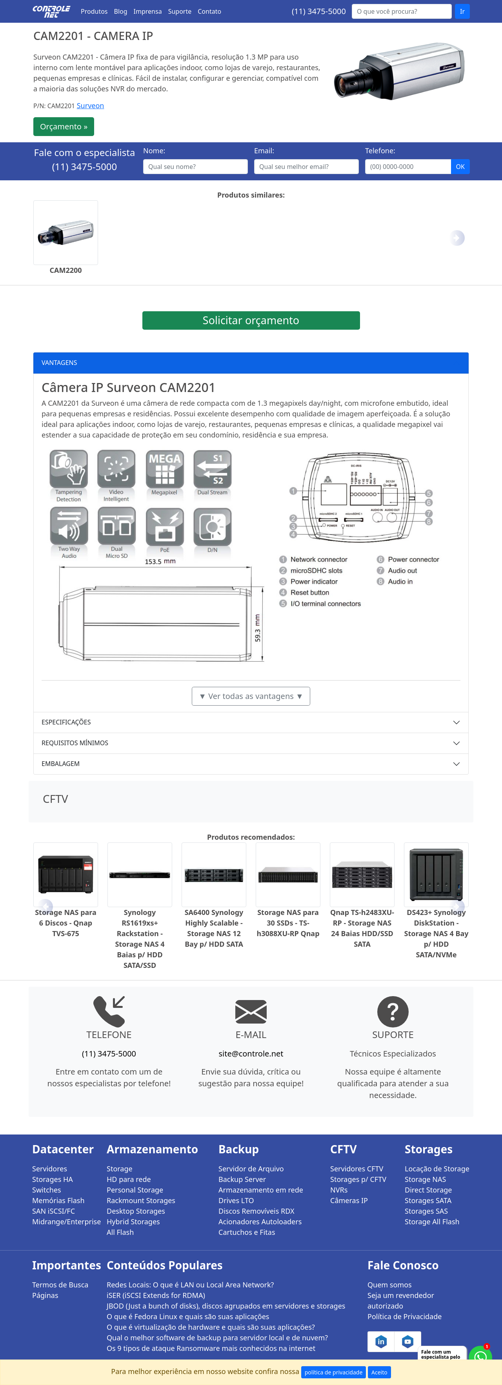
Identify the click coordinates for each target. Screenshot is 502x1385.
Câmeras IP (349, 1200)
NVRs (338, 1189)
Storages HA (52, 1179)
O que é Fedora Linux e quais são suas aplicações (188, 1316)
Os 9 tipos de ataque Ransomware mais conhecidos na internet (211, 1348)
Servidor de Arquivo (251, 1168)
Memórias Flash (58, 1200)
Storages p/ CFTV (358, 1179)
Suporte (180, 11)
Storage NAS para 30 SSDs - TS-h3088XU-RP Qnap (287, 923)
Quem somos (389, 1284)
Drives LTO (236, 1200)
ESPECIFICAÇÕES (66, 722)
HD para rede (129, 1179)
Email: (264, 150)
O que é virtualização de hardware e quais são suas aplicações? (211, 1327)
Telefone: (380, 150)
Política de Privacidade (404, 1316)
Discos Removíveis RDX (256, 1211)
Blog (120, 11)
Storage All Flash (432, 1221)
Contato (209, 11)
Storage (120, 1168)
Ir (462, 11)
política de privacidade (334, 1372)
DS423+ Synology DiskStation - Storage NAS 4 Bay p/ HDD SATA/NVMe (436, 933)
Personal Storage (135, 1189)
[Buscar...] (402, 11)
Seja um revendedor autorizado (400, 1301)
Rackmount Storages (141, 1200)
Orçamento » (63, 126)
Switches (46, 1189)
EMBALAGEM (61, 763)
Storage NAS (425, 1179)
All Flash (120, 1232)
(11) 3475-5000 (319, 11)
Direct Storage (428, 1189)
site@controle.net (250, 1053)
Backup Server (242, 1179)
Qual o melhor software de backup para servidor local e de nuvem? (217, 1337)
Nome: (154, 150)
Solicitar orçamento (251, 320)
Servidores (49, 1168)
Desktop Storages (136, 1211)
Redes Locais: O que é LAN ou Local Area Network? (190, 1284)
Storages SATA (428, 1200)
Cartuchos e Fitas (246, 1232)
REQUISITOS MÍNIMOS (75, 743)
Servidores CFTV (356, 1168)
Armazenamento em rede (260, 1189)
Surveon (90, 105)
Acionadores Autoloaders (260, 1221)
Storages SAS (426, 1211)
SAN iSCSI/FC (53, 1211)
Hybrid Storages (133, 1221)
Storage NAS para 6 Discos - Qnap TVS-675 (65, 923)
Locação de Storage (437, 1168)
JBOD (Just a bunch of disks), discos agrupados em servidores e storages (226, 1306)
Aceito (379, 1372)
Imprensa (148, 11)
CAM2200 (65, 270)
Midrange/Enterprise (64, 1221)
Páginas (45, 1295)
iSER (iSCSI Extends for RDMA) (156, 1295)
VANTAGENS (59, 362)
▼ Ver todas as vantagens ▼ (251, 696)
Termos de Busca (60, 1284)
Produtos (94, 11)
